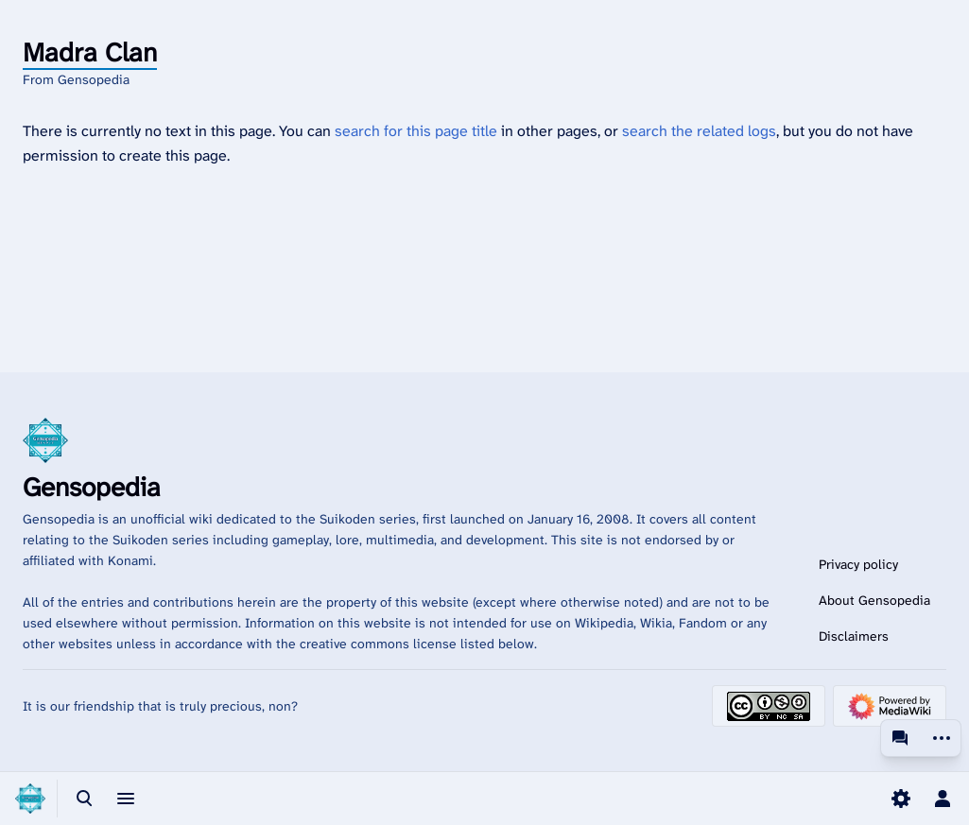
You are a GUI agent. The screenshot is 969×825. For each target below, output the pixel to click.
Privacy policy (858, 564)
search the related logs (699, 131)
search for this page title (416, 131)
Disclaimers (854, 636)
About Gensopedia (874, 600)
